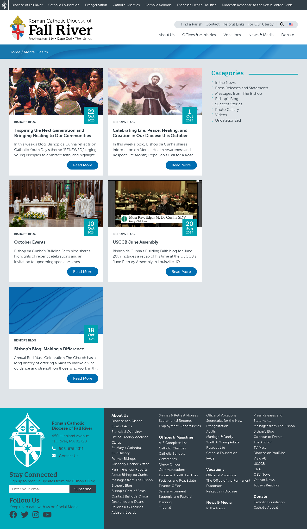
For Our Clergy (261, 24)
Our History (121, 453)
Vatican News (264, 480)
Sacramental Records (175, 421)
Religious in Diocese (221, 491)
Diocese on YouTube (269, 453)
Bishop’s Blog (122, 486)
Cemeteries (168, 459)
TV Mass (260, 448)
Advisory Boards (124, 512)
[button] (291, 24)
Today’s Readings (267, 485)
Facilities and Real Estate (177, 481)
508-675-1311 (71, 448)
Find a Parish (191, 24)
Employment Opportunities (180, 426)
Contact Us (68, 455)
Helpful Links (233, 24)
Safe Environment (172, 491)
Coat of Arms (122, 426)
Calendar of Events (268, 437)
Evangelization (96, 5)
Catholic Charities (126, 5)
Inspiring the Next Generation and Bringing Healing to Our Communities (52, 133)
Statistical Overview (127, 432)
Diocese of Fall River (27, 5)
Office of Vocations (221, 415)
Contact (212, 24)
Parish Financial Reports (129, 469)
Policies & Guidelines (127, 507)
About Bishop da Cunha (130, 475)
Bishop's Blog (25, 122)
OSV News (262, 474)
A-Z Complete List (173, 443)
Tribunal (165, 507)
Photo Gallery (227, 109)
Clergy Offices (170, 464)
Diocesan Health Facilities (196, 5)
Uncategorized (228, 120)
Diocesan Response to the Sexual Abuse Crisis (257, 5)
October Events (29, 242)
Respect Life (215, 448)
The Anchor (263, 442)
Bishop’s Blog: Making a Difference (49, 349)
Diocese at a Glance (127, 421)
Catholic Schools (158, 5)
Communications (172, 470)
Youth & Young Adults (222, 442)
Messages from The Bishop (238, 93)
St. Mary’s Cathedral (127, 448)
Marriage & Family (219, 437)
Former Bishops (124, 459)
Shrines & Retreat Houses (178, 415)
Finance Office (170, 486)
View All (260, 458)
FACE (210, 458)
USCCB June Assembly (135, 242)
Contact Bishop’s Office (130, 496)
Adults (211, 431)
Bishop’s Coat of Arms (128, 491)
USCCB (259, 464)
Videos (221, 115)
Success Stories (228, 104)
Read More (82, 165)
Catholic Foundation (63, 5)
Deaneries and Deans (128, 502)
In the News (225, 82)
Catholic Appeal (266, 507)
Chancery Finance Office (130, 464)
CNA (257, 469)
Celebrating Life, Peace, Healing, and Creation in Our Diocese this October (150, 133)
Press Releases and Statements (241, 88)
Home (14, 52)
